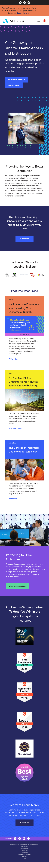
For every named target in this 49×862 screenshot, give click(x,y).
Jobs (24, 858)
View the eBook (16, 428)
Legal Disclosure (24, 848)
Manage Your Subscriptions (24, 854)
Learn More (23, 13)
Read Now (14, 498)
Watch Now (15, 359)
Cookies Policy (24, 852)
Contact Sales (13, 85)
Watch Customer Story (17, 586)
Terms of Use (24, 850)
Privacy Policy (24, 846)
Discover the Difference (16, 79)
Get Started (24, 239)
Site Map (24, 856)
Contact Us (24, 822)
